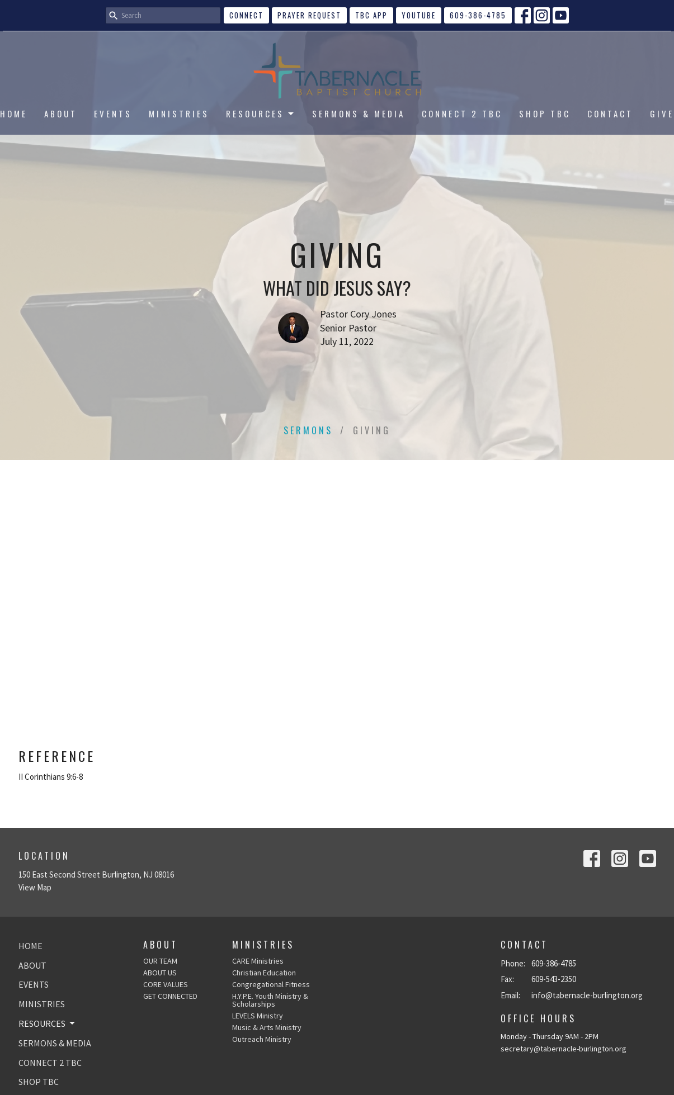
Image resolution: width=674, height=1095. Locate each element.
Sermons (308, 430)
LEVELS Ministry (257, 1016)
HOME (13, 113)
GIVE (662, 113)
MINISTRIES (179, 113)
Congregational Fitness (271, 984)
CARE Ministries (258, 961)
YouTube (419, 15)
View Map (34, 887)
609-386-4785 (478, 15)
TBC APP (371, 15)
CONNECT (246, 15)
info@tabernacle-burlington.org (587, 995)
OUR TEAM (160, 961)
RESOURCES (260, 113)
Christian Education (264, 973)
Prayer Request (309, 15)
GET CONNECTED (170, 996)
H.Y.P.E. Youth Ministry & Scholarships (270, 1000)
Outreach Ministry (261, 1039)
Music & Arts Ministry (266, 1027)
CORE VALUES (165, 984)
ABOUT (60, 113)
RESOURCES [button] (47, 1023)
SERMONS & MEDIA (358, 113)
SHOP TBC (545, 113)
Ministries (263, 944)
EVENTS (113, 113)
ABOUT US (160, 973)
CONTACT (610, 113)
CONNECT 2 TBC (462, 113)
